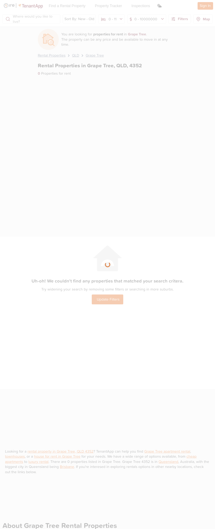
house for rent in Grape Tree (57, 456)
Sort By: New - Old (79, 18)
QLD (75, 55)
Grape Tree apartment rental (167, 451)
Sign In (205, 5)
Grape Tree (95, 55)
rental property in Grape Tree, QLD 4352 (60, 451)
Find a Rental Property (67, 6)
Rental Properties (52, 55)
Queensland (168, 461)
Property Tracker (108, 6)
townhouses (15, 456)
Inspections (140, 6)
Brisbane (67, 466)
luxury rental (38, 461)
